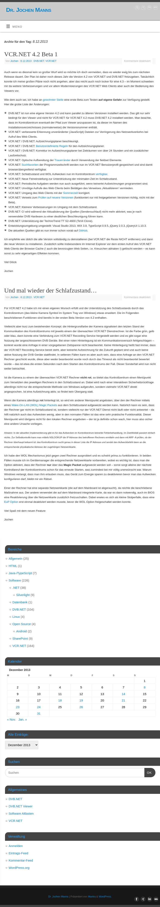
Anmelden (16, 846)
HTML (13, 566)
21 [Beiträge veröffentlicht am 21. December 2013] (123, 700)
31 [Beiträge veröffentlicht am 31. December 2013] (39, 713)
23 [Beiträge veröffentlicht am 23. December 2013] (17, 707)
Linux (16, 616)
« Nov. (11, 719)
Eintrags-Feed (18, 853)
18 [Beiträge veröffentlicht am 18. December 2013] (60, 700)
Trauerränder (62, 160)
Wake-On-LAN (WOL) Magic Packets (34, 405)
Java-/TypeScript (20, 573)
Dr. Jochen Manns (28, 10)
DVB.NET (39, 61)
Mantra (92, 896)
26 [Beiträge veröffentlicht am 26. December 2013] (81, 707)
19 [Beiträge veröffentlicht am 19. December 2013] (81, 700)
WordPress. (105, 896)
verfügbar (101, 174)
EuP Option (11, 501)
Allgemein (15, 558)
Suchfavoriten (30, 164)
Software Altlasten (21, 813)
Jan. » (22, 719)
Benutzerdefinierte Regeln (52, 146)
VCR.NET (51, 61)
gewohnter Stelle (53, 99)
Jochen (14, 61)
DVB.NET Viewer (21, 806)
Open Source (21, 624)
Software (15, 580)
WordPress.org (19, 867)
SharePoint (20, 638)
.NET (16, 587)
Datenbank (20, 602)
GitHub (83, 230)
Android (21, 631)
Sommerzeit (70, 193)
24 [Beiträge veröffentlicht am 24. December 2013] (39, 707)
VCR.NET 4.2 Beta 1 (31, 54)
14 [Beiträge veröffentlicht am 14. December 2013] (123, 694)
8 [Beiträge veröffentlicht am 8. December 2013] (144, 687)
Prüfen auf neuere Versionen (55, 197)
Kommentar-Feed (21, 860)
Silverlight (23, 595)
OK (148, 772)
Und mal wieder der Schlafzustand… (50, 290)
